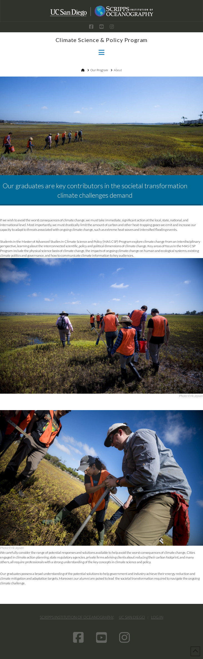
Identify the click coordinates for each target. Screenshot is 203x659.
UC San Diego (132, 617)
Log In (157, 617)
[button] (101, 52)
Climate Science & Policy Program (102, 40)
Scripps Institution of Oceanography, (77, 617)
